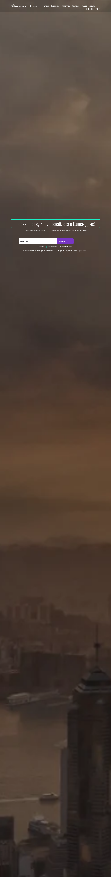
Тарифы (46, 5)
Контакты (92, 5)
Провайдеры (55, 5)
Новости (84, 5)
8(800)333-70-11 (93, 9)
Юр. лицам (75, 5)
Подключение (65, 5)
